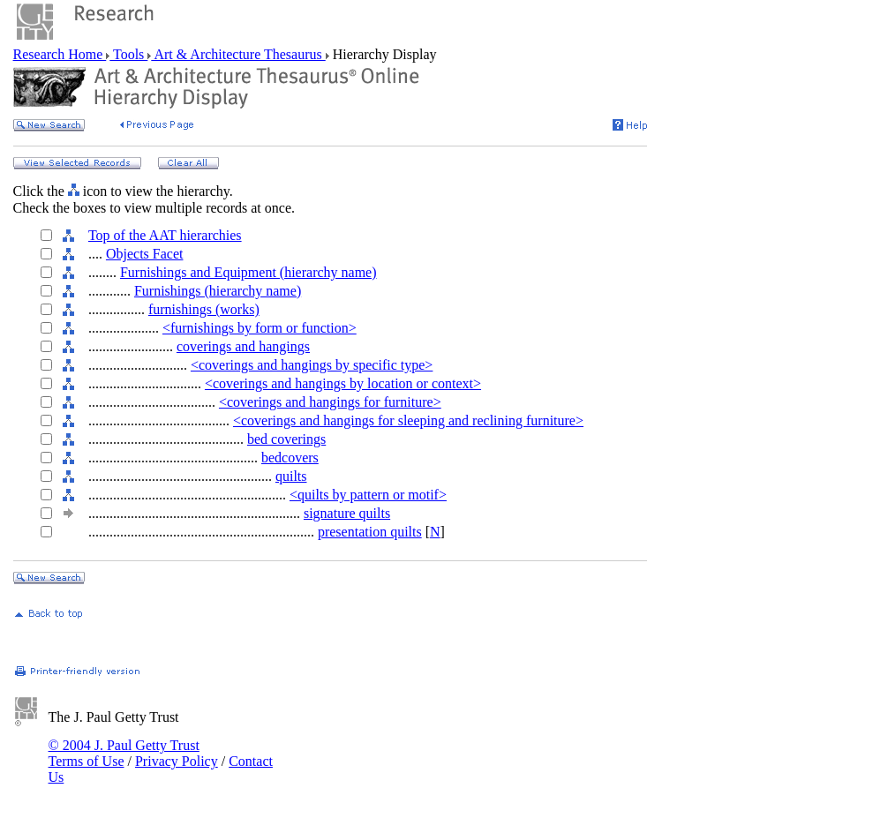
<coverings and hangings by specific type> (312, 364)
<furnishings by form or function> (259, 327)
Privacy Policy (176, 761)
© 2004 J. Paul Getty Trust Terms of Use (124, 753)
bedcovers (290, 457)
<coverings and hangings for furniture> (330, 401)
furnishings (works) (204, 309)
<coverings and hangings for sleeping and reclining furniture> (408, 420)
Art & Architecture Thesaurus (238, 54)
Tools (128, 54)
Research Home (60, 54)
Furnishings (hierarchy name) (217, 290)
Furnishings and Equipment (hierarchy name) (248, 272)
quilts (291, 476)
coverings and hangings (243, 346)
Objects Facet (145, 253)
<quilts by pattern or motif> (368, 494)
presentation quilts (370, 531)
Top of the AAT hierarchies (165, 235)
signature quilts (347, 513)
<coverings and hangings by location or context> (343, 383)
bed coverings (286, 439)
